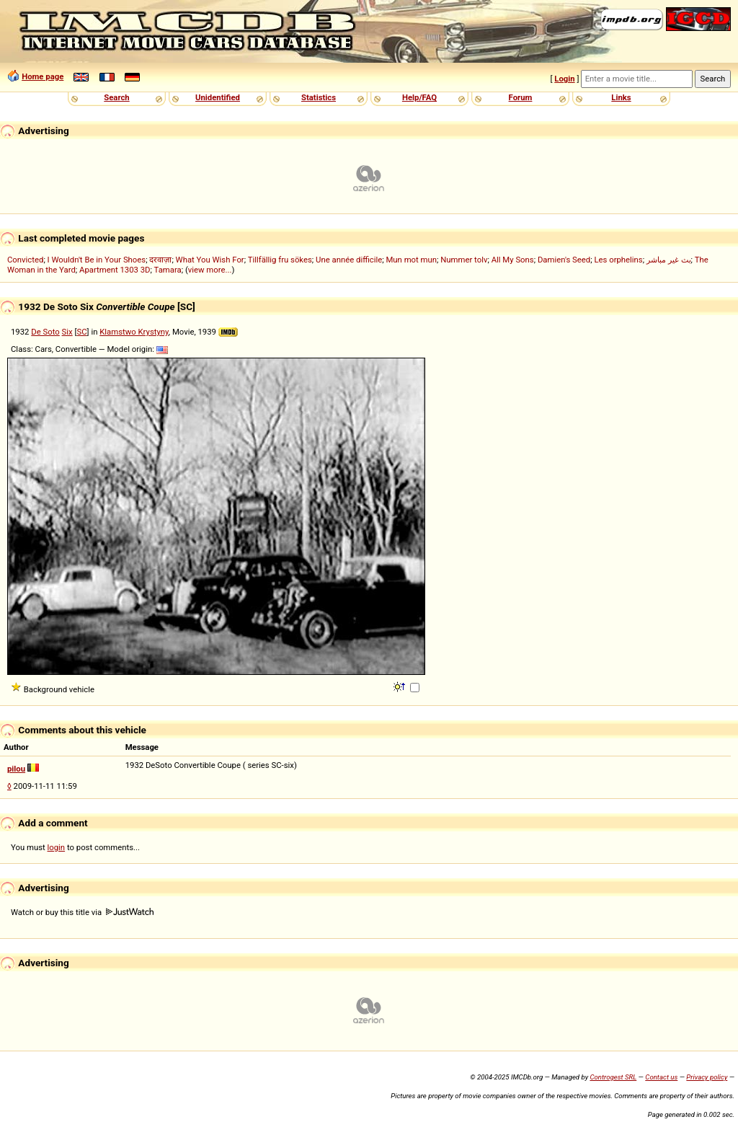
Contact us (661, 1077)
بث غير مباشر (668, 260)
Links (621, 97)
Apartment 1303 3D (115, 270)
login (57, 847)
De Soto (45, 332)
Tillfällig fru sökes (280, 260)
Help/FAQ (419, 97)
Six (67, 332)
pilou (16, 769)
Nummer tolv (463, 260)
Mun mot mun (411, 260)
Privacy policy (706, 1077)
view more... (210, 270)
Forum (521, 97)
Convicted (25, 260)
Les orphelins (618, 260)
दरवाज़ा (160, 260)
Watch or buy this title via (82, 912)
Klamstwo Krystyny (134, 332)
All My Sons (513, 260)
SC (82, 332)
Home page (42, 76)
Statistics (318, 97)
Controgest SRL (613, 1077)
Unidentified (217, 97)
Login (564, 79)
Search (116, 97)
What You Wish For (210, 260)
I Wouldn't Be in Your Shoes (97, 260)
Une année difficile (349, 260)
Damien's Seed (564, 260)
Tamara (168, 270)
